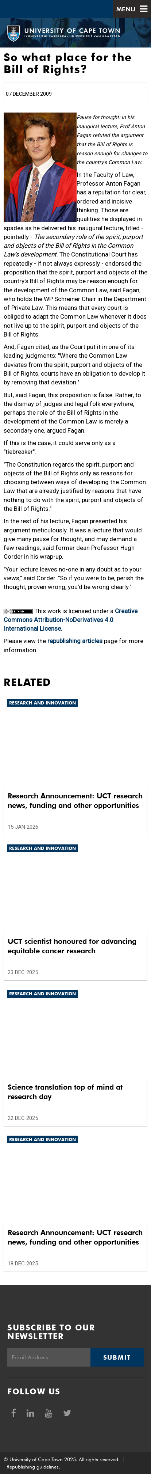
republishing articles (74, 641)
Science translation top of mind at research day (65, 1092)
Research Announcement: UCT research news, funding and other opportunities (75, 800)
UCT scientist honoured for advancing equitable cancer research (72, 946)
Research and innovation (42, 703)
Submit (117, 1357)
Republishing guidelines (33, 1467)
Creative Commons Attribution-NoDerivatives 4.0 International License (71, 619)
